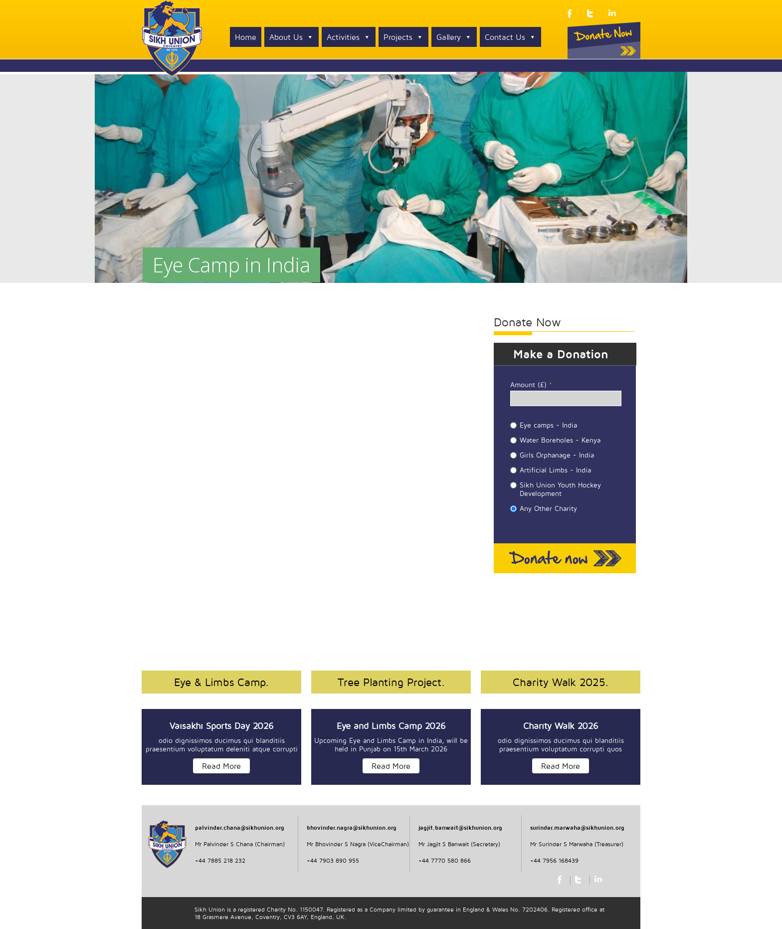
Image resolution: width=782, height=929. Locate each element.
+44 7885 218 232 (220, 860)
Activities (349, 36)
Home (245, 36)
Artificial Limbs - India (555, 469)
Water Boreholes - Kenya (560, 440)
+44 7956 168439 (554, 860)
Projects (403, 36)
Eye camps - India (548, 425)
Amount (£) (531, 384)
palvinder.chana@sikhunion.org (239, 827)
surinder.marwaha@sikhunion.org (577, 827)
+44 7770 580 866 (444, 860)
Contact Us (510, 36)
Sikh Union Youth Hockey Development (560, 488)
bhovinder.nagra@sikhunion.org (351, 827)
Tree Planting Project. (391, 682)
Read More (221, 765)
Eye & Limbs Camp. (221, 682)
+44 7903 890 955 (333, 860)
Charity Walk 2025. (560, 682)
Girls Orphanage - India (557, 455)
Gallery (454, 36)
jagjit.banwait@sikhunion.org (460, 827)
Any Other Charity (548, 508)
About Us (291, 36)
